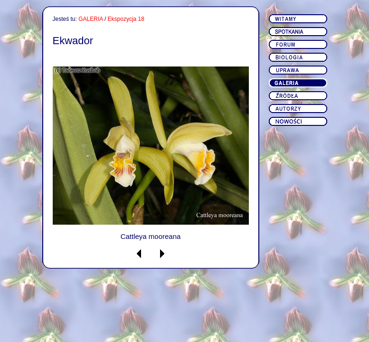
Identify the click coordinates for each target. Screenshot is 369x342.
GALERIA (90, 19)
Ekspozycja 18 (126, 19)
